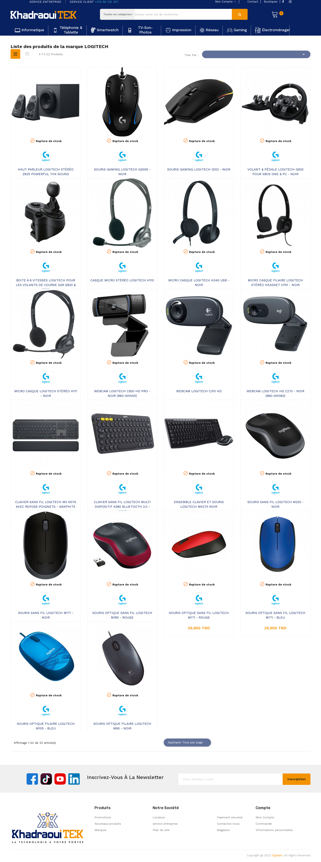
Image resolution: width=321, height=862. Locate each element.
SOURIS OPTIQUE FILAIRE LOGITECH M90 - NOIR (122, 726)
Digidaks (277, 855)
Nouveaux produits (107, 823)
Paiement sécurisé (230, 817)
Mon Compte (265, 817)
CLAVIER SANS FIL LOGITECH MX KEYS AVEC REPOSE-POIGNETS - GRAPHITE (45, 504)
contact (252, 1)
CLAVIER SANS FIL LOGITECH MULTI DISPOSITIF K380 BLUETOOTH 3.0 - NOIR (122, 506)
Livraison (159, 817)
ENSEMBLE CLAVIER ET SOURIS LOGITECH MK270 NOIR (199, 504)
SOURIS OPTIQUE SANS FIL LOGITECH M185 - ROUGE (122, 615)
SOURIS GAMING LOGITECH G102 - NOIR (198, 169)
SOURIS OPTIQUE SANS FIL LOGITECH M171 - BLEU (275, 615)
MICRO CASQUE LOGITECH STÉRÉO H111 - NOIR (45, 393)
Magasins (223, 830)
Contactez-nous (228, 823)
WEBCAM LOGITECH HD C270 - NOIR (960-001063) (275, 393)
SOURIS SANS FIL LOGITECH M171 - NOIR (45, 615)
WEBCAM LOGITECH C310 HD (199, 391)
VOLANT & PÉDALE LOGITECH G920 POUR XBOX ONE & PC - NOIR (275, 172)
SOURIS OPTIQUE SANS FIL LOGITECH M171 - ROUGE (199, 615)
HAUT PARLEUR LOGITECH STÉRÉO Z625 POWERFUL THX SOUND (46, 172)
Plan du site (161, 830)
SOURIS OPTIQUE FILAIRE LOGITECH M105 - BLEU (46, 726)
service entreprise (165, 823)
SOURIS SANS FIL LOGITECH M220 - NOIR (275, 504)
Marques (100, 830)
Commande (264, 823)
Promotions (102, 817)
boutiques (271, 1)
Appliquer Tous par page (187, 742)
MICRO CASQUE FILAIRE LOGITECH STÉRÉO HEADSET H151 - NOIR (275, 282)
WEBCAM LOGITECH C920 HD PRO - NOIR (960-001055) (122, 393)
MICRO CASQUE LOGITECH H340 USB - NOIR (198, 282)
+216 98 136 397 (107, 1)
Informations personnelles (274, 830)
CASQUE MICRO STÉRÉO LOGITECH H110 (122, 280)
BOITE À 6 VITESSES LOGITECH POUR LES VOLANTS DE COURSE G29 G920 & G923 (46, 284)
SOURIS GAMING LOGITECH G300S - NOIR (122, 172)
